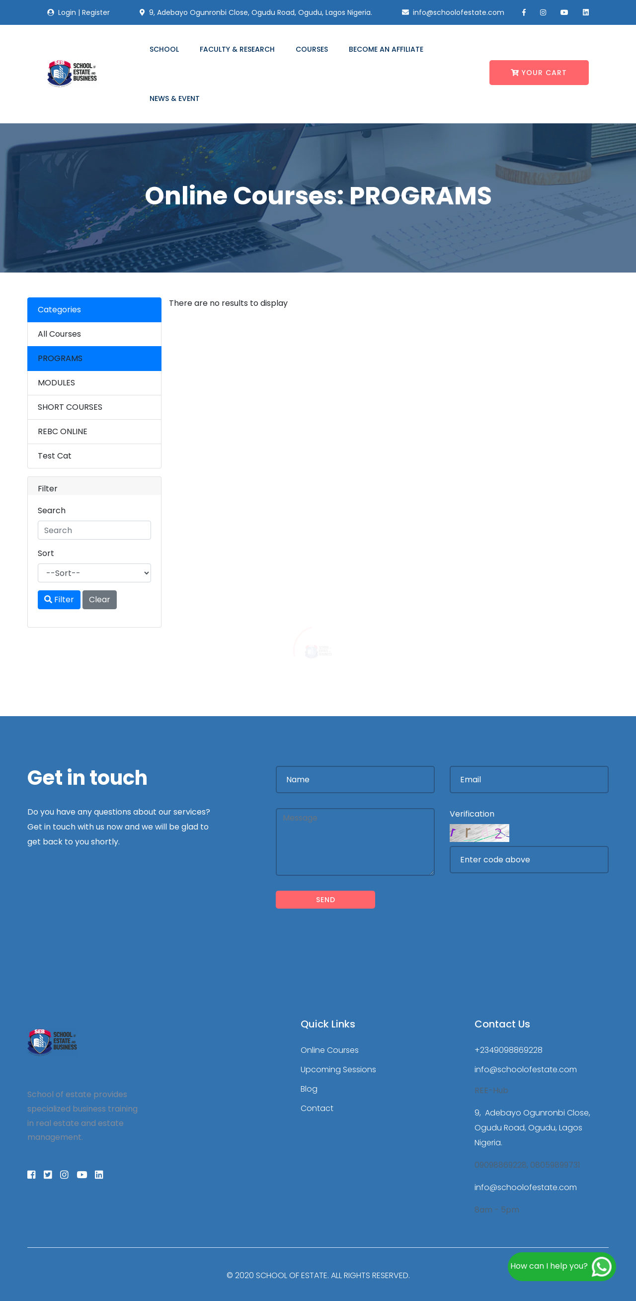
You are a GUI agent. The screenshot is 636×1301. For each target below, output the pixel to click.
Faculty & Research (237, 49)
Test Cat (55, 456)
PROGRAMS (60, 358)
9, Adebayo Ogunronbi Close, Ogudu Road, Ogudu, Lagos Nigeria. (532, 1127)
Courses (312, 49)
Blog (309, 1089)
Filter (59, 599)
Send (325, 900)
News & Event (175, 98)
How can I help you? (562, 1267)
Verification (472, 814)
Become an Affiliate (386, 49)
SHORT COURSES (70, 407)
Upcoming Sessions (338, 1069)
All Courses (59, 334)
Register (96, 12)
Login (67, 12)
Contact (317, 1108)
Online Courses (330, 1050)
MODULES (56, 382)
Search (52, 510)
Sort (46, 553)
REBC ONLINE (62, 431)
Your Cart (539, 73)
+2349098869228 (509, 1050)
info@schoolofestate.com (526, 1069)
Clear (99, 599)
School (164, 49)
